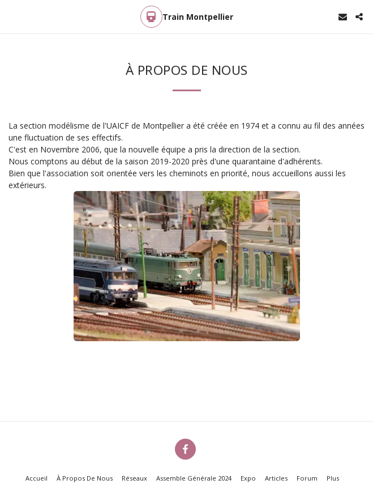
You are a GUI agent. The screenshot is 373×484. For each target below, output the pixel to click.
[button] (12, 16)
